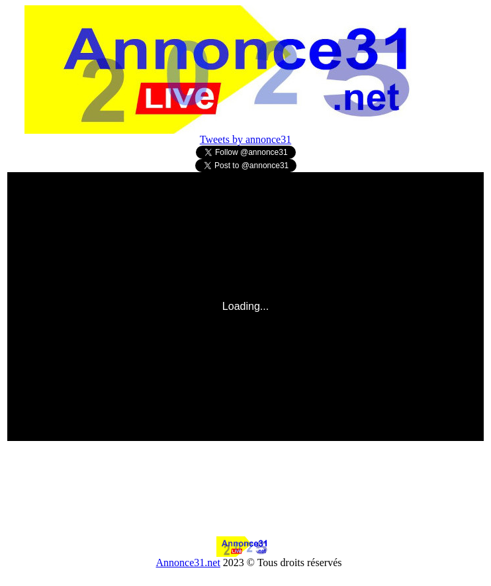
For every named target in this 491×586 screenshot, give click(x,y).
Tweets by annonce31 (245, 139)
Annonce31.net (188, 562)
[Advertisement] (246, 506)
